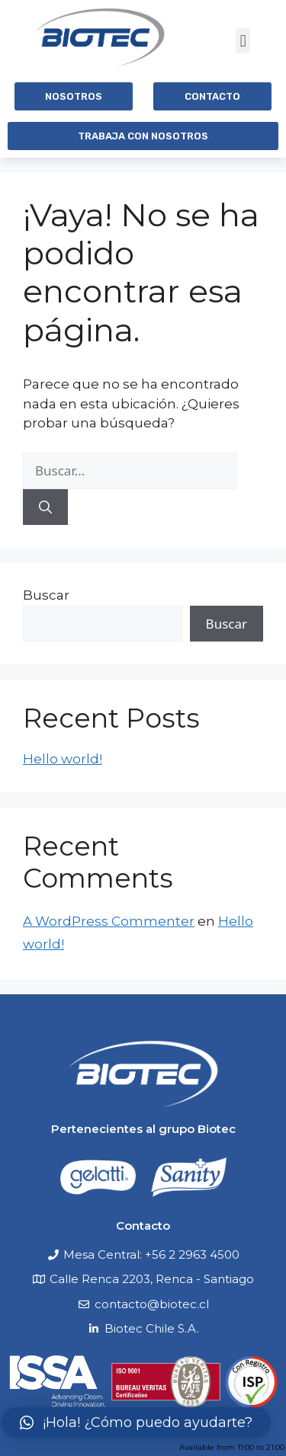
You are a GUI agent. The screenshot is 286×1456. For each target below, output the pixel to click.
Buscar (46, 595)
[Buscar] (45, 507)
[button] (243, 40)
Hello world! (62, 758)
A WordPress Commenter (108, 921)
